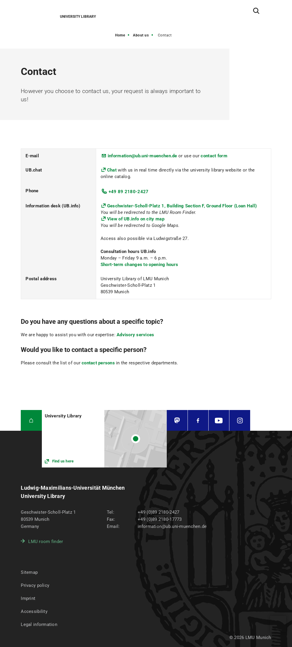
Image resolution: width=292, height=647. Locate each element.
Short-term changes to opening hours (139, 264)
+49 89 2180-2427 (129, 191)
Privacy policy (35, 585)
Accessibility (34, 611)
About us (141, 35)
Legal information (39, 624)
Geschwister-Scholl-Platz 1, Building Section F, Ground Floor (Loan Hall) (182, 206)
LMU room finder (45, 541)
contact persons (98, 363)
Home (120, 35)
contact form (214, 155)
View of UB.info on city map (135, 219)
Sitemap (29, 572)
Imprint (28, 598)
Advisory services (135, 334)
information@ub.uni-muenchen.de (142, 155)
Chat (112, 170)
